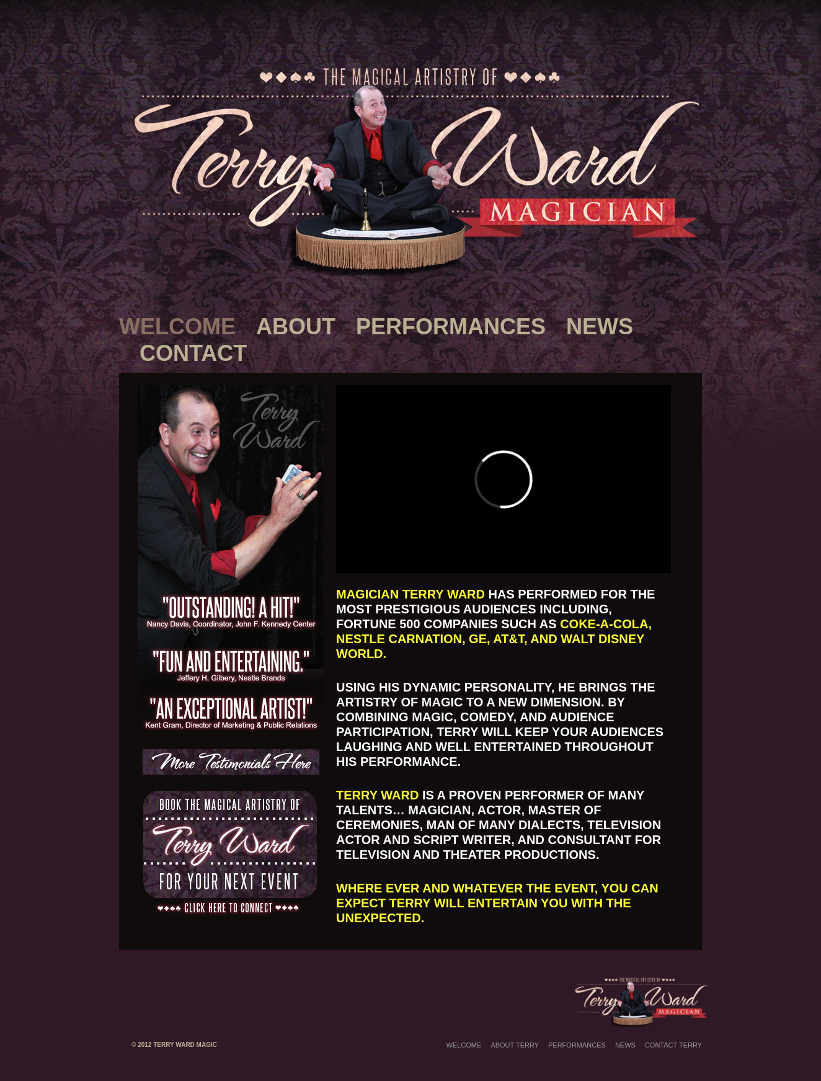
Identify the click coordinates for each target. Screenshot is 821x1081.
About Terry (514, 1045)
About (295, 326)
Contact (193, 353)
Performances (451, 326)
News (599, 326)
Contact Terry (673, 1045)
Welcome (177, 326)
